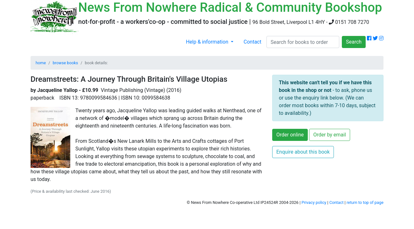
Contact (252, 42)
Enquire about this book (303, 152)
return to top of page (365, 202)
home (41, 62)
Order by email (329, 135)
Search (354, 42)
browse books (65, 62)
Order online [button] (290, 135)
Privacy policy (313, 202)
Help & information (208, 42)
